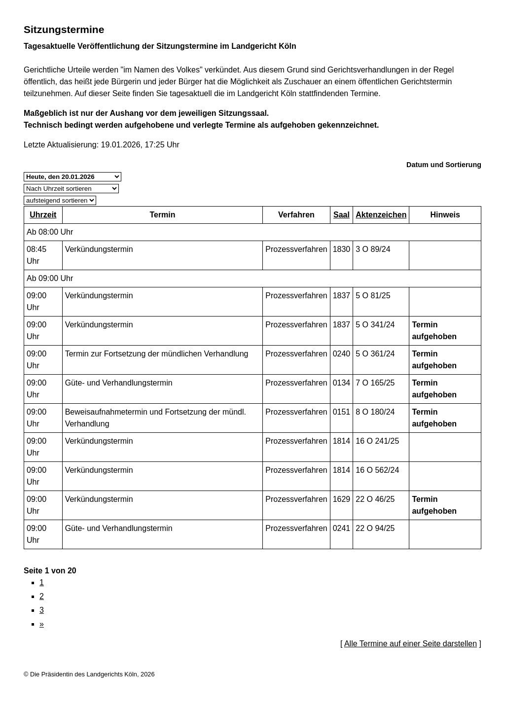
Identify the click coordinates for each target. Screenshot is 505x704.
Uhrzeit (43, 215)
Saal (341, 215)
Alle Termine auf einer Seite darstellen (410, 643)
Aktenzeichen (381, 215)
